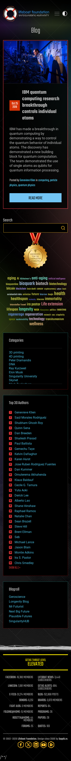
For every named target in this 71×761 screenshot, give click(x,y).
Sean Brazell (23, 521)
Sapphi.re (63, 739)
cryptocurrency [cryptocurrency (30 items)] (50, 289)
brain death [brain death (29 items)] (31, 289)
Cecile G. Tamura (26, 485)
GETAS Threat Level (35, 663)
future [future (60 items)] (35, 294)
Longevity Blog (19, 601)
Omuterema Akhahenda (30, 474)
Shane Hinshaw (25, 506)
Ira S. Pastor (23, 557)
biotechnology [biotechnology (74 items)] (58, 284)
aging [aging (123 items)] (11, 278)
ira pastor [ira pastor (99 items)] (33, 304)
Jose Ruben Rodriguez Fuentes (35, 464)
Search (63, 227)
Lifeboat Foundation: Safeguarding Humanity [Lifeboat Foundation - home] (26, 13)
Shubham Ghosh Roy (29, 423)
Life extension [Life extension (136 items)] (52, 304)
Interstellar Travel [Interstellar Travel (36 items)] (18, 304)
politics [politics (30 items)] (53, 310)
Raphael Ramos (25, 511)
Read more (36, 198)
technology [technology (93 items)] (37, 319)
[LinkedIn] (36, 744)
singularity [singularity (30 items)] (60, 315)
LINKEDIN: (12, 686)
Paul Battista (23, 443)
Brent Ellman (23, 532)
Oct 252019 (15, 105)
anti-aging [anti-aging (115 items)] (40, 278)
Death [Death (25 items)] (64, 289)
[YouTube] (44, 744)
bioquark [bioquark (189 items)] (27, 283)
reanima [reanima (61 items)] (61, 310)
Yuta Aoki (21, 490)
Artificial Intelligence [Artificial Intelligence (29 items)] (56, 279)
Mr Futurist (16, 606)
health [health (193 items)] (59, 294)
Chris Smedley (24, 563)
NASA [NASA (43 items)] (36, 310)
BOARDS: (42, 700)
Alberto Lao (22, 500)
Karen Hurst (22, 459)
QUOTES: (42, 726)
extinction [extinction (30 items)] (27, 294)
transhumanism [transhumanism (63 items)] (55, 319)
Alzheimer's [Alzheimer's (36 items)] (25, 279)
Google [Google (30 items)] (50, 294)
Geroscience (17, 597)
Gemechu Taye (24, 449)
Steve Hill (21, 526)
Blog (35, 30)
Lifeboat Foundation (27, 739)
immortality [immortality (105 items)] (53, 299)
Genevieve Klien (27, 180)
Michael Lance (24, 542)
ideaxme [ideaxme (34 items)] (40, 299)
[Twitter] (28, 744)
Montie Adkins (24, 552)
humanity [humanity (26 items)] (32, 300)
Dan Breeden (23, 433)
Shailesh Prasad (25, 438)
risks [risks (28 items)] (53, 315)
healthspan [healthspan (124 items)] (19, 299)
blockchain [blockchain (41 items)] (21, 289)
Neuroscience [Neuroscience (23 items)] (44, 310)
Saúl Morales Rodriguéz (30, 417)
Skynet (13, 380)
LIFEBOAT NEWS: (46, 677)
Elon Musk (16, 372)
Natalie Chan (23, 516)
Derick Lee (21, 495)
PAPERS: (42, 717)
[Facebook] (21, 744)
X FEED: (12, 694)
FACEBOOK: (10, 677)
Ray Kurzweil (17, 368)
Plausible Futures (20, 616)
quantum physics (26, 185)
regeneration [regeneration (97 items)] (34, 314)
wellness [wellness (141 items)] (36, 324)
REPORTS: (42, 706)
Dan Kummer (23, 469)
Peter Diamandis (20, 360)
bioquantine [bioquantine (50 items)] (12, 284)
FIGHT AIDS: (15, 706)
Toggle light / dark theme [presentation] (64, 13)
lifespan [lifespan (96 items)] (12, 309)
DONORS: (23, 700)
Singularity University (23, 376)
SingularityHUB (19, 621)
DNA (12, 364)
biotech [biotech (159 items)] (42, 283)
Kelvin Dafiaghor (26, 454)
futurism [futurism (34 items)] (43, 294)
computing (43, 180)
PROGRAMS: (43, 711)
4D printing (16, 356)
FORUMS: (26, 726)
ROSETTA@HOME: (21, 717)
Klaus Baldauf (24, 480)
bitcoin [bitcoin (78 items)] (10, 289)
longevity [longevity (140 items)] (26, 309)
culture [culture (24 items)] (59, 289)
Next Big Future (19, 611)
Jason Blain (22, 547)
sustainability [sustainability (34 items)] (22, 319)
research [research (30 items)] (47, 315)
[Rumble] (51, 744)
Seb (17, 537)
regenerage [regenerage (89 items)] (16, 314)
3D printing (16, 352)
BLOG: (40, 694)
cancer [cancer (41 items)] (40, 289)
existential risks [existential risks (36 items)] (14, 294)
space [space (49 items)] (12, 319)
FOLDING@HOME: (12, 711)
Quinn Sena (22, 428)
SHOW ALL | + (14, 567)
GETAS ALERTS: (45, 686)
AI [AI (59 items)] (18, 279)
